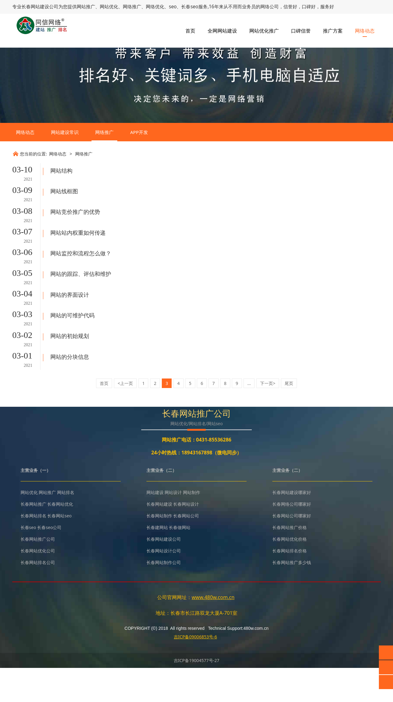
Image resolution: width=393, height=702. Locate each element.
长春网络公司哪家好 (291, 538)
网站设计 (173, 527)
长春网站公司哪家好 (291, 550)
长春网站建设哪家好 (291, 527)
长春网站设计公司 (163, 585)
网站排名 (65, 527)
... (249, 418)
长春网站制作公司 (163, 597)
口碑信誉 (301, 30)
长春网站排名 (33, 550)
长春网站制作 (159, 550)
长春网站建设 (34, 6)
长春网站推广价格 (289, 562)
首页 (190, 30)
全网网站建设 (222, 30)
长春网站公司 (186, 550)
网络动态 (365, 30)
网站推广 (47, 527)
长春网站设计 (186, 538)
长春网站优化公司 (38, 585)
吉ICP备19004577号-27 (197, 694)
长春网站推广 (33, 538)
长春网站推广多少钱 (291, 597)
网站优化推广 (264, 30)
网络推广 (104, 180)
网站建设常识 (65, 180)
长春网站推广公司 (38, 573)
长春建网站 (157, 562)
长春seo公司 (49, 562)
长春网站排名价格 (289, 585)
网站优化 (29, 527)
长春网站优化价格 (289, 573)
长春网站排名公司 (38, 597)
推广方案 (333, 30)
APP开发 (139, 180)
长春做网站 (179, 562)
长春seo (28, 562)
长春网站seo (59, 550)
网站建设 (155, 527)
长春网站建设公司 (163, 573)
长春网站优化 (60, 538)
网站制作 (191, 527)
